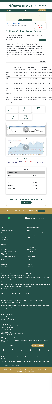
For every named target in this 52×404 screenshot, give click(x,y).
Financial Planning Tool (7, 230)
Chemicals (27, 35)
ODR (48, 361)
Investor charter (5, 363)
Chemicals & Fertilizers (38, 35)
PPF (16, 294)
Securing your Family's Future (8, 251)
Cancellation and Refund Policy (18, 361)
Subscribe (42, 10)
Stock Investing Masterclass (34, 235)
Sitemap (12, 345)
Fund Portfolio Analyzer (29, 284)
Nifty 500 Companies (17, 277)
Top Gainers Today (26, 275)
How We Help (30, 247)
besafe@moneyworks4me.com (35, 218)
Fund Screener (18, 284)
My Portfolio (4, 237)
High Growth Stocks (15, 275)
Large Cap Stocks (12, 279)
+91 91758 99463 (10, 335)
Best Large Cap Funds (15, 286)
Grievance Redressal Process (38, 361)
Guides (29, 237)
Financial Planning (31, 249)
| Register (43, 5)
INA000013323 (33, 211)
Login (39, 5)
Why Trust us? (4, 266)
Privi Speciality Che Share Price (26, 159)
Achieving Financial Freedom (8, 256)
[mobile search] (35, 5)
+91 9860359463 (15, 218)
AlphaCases (30, 274)
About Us (29, 264)
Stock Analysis (12, 109)
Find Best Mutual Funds (7, 284)
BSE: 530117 (9, 37)
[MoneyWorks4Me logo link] (21, 5)
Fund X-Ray (4, 235)
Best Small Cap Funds (41, 284)
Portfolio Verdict (5, 239)
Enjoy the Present (5, 254)
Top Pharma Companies (24, 279)
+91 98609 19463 (10, 327)
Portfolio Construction (33, 251)
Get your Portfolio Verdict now (25, 19)
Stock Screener (5, 274)
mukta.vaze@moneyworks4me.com (13, 326)
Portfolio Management (32, 254)
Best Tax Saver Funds (6, 288)
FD (4, 294)
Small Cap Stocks (41, 277)
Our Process (4, 264)
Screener (12, 116)
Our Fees (29, 259)
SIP (2, 294)
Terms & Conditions (15, 363)
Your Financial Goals (6, 247)
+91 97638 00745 (10, 319)
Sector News (25, 116)
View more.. (26, 191)
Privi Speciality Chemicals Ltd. (15, 35)
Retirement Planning (6, 249)
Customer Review (31, 262)
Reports (25, 109)
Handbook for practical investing (35, 232)
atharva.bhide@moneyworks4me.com (13, 333)
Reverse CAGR (25, 294)
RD (13, 294)
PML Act (29, 361)
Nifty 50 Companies (6, 277)
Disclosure (29, 363)
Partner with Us (37, 221)
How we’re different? (6, 262)
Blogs (28, 230)
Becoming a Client (31, 256)
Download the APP (38, 345)
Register (26, 202)
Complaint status (5, 361)
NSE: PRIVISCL (18, 37)
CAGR (19, 294)
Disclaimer (23, 363)
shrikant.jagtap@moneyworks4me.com (14, 318)
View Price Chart (41, 163)
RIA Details (41, 210)
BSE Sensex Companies (30, 277)
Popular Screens (22, 274)
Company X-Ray (5, 232)
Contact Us (30, 266)
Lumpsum (8, 294)
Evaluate (42, 40)
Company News (38, 274)
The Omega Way (5, 259)
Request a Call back (16, 221)
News (38, 109)
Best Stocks (13, 274)
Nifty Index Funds (27, 286)
